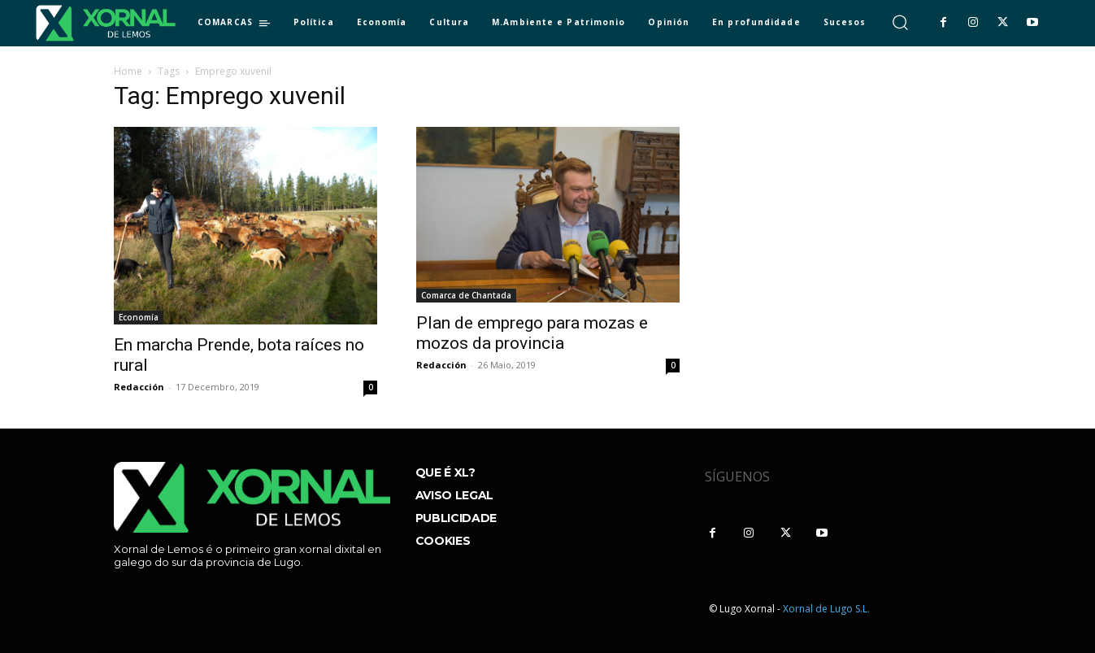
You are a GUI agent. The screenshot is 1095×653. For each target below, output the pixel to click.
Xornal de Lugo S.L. (826, 609)
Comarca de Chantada (466, 295)
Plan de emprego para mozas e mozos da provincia (532, 333)
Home (128, 71)
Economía (139, 317)
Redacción (139, 387)
